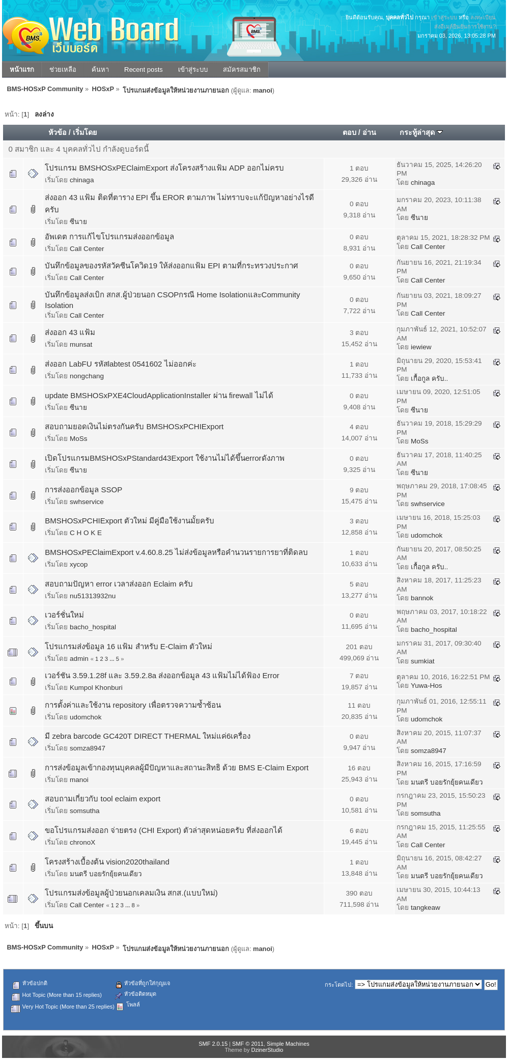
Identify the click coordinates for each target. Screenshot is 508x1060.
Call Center (87, 249)
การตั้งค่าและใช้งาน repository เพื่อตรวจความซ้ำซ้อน (132, 705)
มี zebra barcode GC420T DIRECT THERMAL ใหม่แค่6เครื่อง (147, 736)
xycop (79, 564)
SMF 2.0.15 (213, 1044)
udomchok (426, 535)
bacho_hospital (93, 627)
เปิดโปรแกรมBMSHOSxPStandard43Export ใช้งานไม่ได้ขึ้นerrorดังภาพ (164, 458)
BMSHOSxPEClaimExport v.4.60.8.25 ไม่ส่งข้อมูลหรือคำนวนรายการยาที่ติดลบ (176, 552)
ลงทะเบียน (483, 17)
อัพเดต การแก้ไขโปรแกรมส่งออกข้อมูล (109, 236)
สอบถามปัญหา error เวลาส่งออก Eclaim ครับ (118, 583)
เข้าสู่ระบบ (444, 17)
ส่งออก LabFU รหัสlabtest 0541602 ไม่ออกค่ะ (120, 363)
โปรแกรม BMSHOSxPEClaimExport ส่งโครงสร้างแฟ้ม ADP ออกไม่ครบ (164, 167)
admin (79, 658)
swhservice (87, 502)
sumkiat (423, 661)
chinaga (82, 180)
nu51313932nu (93, 596)
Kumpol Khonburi (96, 687)
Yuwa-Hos (426, 685)
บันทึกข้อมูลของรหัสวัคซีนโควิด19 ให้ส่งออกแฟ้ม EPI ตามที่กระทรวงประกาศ (171, 265)
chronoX (82, 842)
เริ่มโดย (85, 132)
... (112, 659)
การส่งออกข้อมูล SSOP (83, 489)
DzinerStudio (267, 1050)
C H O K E (86, 533)
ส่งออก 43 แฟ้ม (70, 332)
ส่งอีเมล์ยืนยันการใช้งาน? (465, 26)
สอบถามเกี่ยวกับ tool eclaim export (102, 798)
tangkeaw (425, 907)
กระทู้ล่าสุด (421, 132)
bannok (422, 598)
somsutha (85, 811)
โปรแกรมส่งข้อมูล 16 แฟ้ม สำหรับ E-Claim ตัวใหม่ (128, 646)
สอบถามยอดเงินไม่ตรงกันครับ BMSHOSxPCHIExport (134, 426)
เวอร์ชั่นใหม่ (64, 614)
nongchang (87, 376)
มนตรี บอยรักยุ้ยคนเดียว (447, 782)
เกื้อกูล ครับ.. (429, 378)
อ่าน (369, 132)
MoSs (79, 438)
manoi (262, 90)
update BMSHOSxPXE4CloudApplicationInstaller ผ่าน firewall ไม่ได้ (159, 395)
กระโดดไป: (339, 985)
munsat (81, 344)
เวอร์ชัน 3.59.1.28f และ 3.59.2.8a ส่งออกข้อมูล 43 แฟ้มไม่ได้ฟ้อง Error (162, 675)
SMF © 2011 (248, 1044)
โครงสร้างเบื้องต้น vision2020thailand (107, 861)
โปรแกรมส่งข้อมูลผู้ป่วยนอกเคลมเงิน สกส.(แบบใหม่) (131, 892)
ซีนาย (78, 222)
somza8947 (87, 748)
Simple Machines (288, 1044)
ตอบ (349, 132)
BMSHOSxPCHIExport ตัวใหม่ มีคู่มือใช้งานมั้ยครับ (129, 520)
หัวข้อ (57, 132)
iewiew (421, 347)
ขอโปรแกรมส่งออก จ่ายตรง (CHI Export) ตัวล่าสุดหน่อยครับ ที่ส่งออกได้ (164, 830)
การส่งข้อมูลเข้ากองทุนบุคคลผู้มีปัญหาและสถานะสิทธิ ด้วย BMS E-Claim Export (176, 767)
